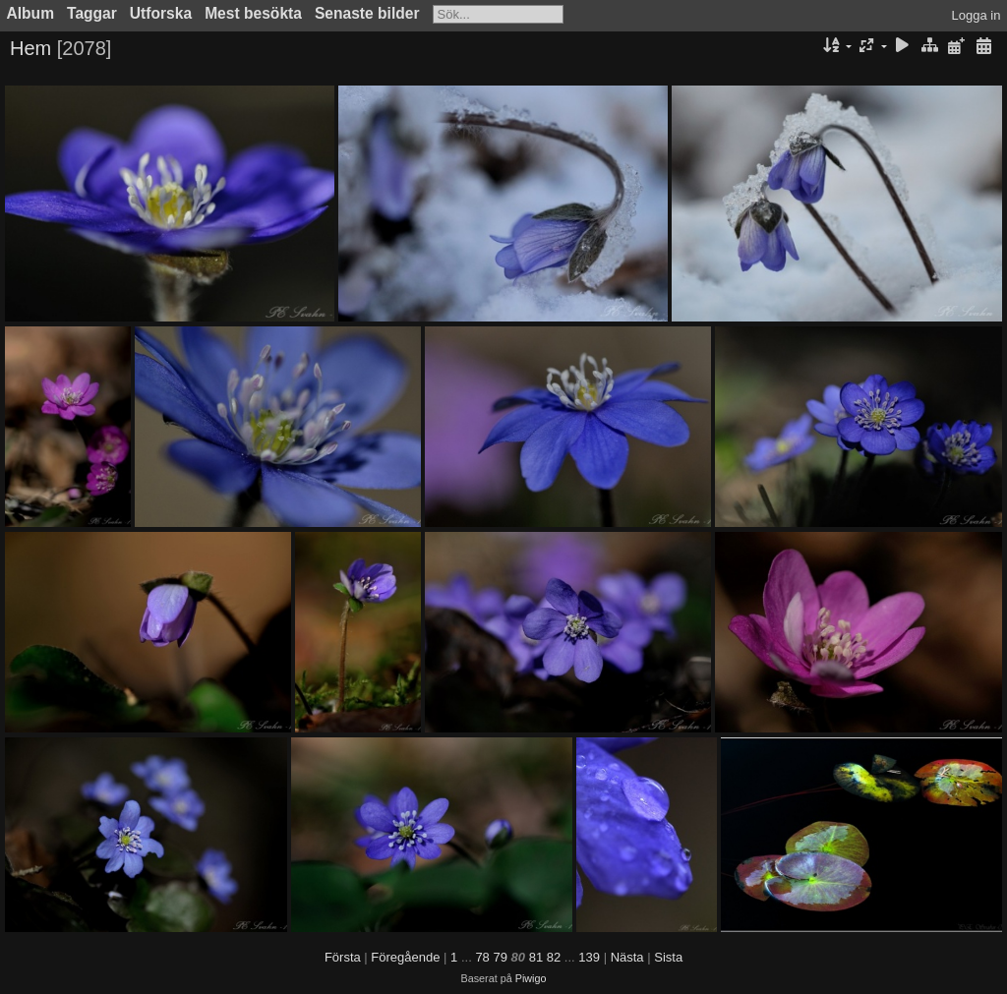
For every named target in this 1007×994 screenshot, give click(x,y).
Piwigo (531, 978)
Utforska (161, 13)
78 (482, 957)
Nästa (627, 957)
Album (31, 13)
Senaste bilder (367, 13)
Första (343, 957)
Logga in (976, 15)
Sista (668, 957)
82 (554, 957)
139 (589, 957)
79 (499, 957)
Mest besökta (253, 13)
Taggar (92, 13)
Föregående (405, 957)
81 (536, 957)
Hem (30, 48)
